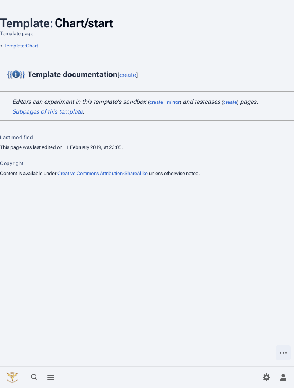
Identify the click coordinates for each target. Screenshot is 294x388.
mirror (173, 102)
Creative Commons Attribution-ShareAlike (102, 173)
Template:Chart (21, 46)
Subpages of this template (47, 111)
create (127, 75)
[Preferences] (266, 377)
